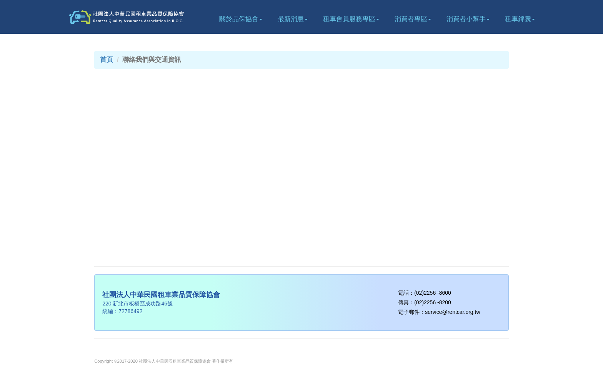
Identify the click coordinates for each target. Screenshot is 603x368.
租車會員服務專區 (351, 19)
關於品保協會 (240, 19)
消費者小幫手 (468, 19)
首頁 (106, 59)
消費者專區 (413, 19)
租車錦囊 (520, 19)
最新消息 (293, 19)
